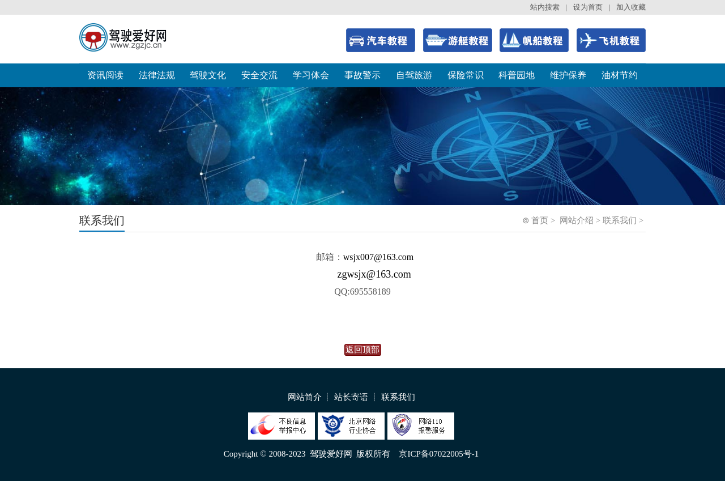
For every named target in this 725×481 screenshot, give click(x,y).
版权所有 (373, 453)
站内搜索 (545, 7)
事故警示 (362, 75)
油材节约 (620, 75)
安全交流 (259, 75)
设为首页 (588, 7)
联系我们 (620, 220)
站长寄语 (351, 397)
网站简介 (305, 397)
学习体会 (311, 75)
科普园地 (516, 75)
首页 (539, 220)
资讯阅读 (105, 75)
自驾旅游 (414, 75)
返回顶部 (362, 349)
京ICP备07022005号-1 (439, 453)
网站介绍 (577, 220)
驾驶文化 (208, 75)
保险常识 (465, 75)
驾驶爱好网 (331, 453)
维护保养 (568, 75)
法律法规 (157, 75)
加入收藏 (631, 7)
